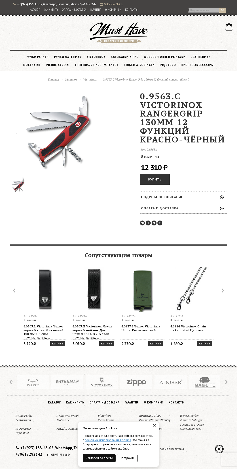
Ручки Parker (37, 57)
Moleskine (32, 65)
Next (222, 290)
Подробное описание (182, 197)
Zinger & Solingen (139, 65)
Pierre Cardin (57, 65)
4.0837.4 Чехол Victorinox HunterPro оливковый (140, 328)
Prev (14, 290)
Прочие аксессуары (197, 65)
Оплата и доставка (74, 10)
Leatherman (201, 57)
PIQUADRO (168, 65)
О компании (113, 10)
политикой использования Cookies (108, 440)
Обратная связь (111, 4)
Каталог (35, 10)
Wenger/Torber (189, 415)
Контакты (131, 10)
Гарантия (95, 10)
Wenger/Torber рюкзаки (164, 57)
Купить (154, 179)
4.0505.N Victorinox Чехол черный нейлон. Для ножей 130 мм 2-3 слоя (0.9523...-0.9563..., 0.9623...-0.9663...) (92, 332)
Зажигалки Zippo (125, 57)
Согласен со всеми (99, 458)
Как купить (51, 10)
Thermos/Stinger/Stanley (96, 65)
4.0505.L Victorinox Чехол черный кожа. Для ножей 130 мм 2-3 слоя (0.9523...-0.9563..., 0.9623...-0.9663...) (43, 332)
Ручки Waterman (67, 57)
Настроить (127, 458)
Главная (53, 79)
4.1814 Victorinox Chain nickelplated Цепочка (188, 328)
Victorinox (96, 57)
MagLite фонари (67, 428)
